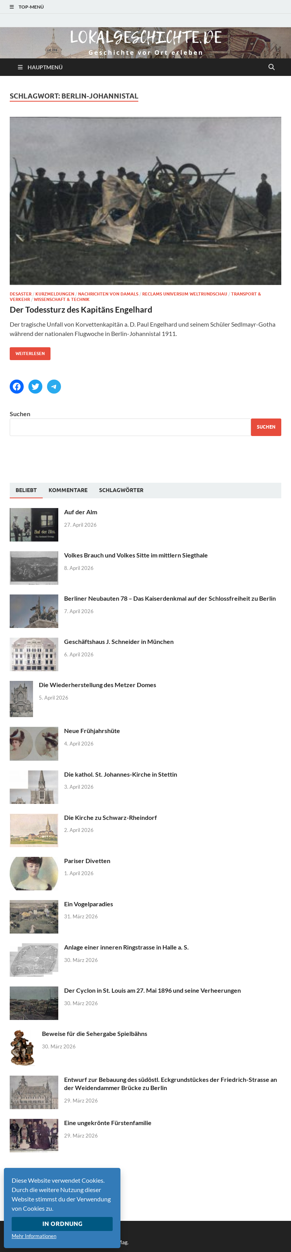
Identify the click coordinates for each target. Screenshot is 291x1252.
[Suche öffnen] (271, 67)
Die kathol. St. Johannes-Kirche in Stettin (120, 774)
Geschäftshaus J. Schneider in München (119, 641)
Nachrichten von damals (108, 294)
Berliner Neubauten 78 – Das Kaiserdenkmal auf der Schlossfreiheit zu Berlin (170, 598)
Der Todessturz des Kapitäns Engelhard (81, 309)
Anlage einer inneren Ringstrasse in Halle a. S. (126, 947)
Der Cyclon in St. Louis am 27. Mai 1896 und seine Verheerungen (152, 990)
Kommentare (68, 490)
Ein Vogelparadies (88, 903)
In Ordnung (62, 1223)
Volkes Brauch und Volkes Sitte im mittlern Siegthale (136, 555)
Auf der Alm (80, 511)
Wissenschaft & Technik (62, 299)
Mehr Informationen (34, 1236)
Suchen (20, 413)
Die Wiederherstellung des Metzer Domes (97, 684)
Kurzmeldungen (54, 294)
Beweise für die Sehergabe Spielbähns (94, 1033)
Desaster (20, 294)
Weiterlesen (27, 351)
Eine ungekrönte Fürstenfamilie (108, 1122)
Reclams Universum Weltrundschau (184, 294)
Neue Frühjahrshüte (92, 730)
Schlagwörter (121, 490)
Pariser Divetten (87, 860)
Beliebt (26, 490)
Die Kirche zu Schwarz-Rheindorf (110, 817)
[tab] (26, 490)
